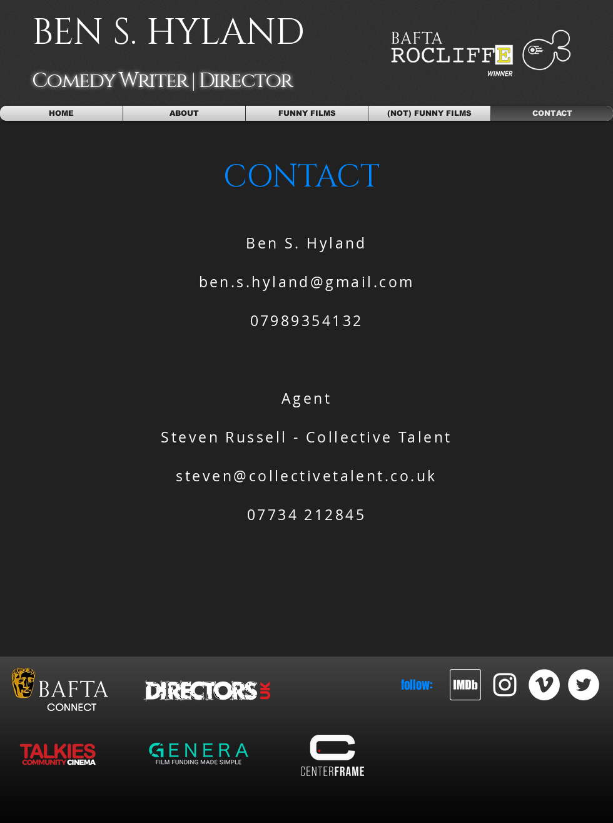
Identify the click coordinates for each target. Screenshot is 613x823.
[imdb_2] (465, 684)
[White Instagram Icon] (504, 684)
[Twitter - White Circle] (583, 684)
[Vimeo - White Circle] (544, 684)
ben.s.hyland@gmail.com (307, 282)
